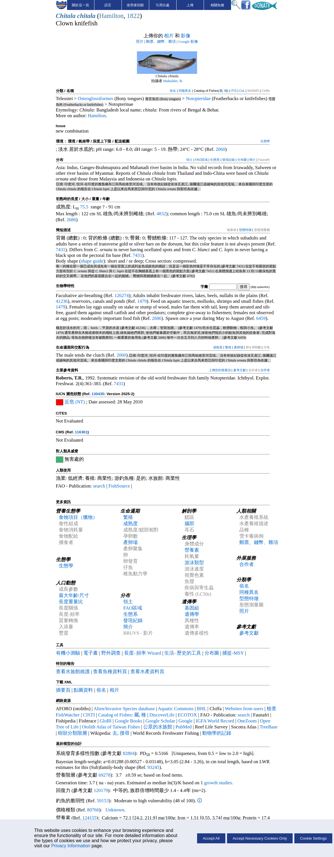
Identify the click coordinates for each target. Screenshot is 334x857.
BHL (201, 708)
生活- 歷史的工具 (182, 653)
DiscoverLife (162, 715)
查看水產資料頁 (147, 671)
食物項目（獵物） (78, 517)
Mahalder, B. (173, 81)
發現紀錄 (228, 159)
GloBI (106, 721)
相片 (169, 35)
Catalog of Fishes (114, 715)
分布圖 (242, 159)
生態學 (265, 141)
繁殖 (228, 347)
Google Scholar (160, 721)
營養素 (192, 550)
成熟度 (217, 347)
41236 (62, 301)
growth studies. (218, 782)
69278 (104, 775)
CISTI (89, 715)
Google (186, 721)
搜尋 (124, 733)
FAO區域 (201, 159)
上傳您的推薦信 (220, 370)
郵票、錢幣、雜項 (161, 41)
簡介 (252, 159)
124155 (89, 818)
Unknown (115, 810)
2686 (71, 219)
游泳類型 (194, 562)
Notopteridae (198, 98)
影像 (186, 35)
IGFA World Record (215, 721)
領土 (189, 159)
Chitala (66, 15)
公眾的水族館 (157, 727)
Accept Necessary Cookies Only (260, 838)
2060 (220, 149)
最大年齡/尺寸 (74, 595)
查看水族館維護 (73, 671)
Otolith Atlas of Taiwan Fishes (111, 727)
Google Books (128, 721)
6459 (261, 318)
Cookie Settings (313, 838)
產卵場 (238, 347)
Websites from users (244, 708)
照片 (139, 41)
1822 (133, 15)
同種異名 (185, 90)
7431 (60, 249)
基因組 (192, 608)
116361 (81, 432)
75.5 (84, 207)
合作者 (265, 370)
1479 (142, 301)
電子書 (90, 653)
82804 (129, 753)
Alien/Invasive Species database (124, 708)
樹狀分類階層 (72, 733)
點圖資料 (83, 690)
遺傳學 (192, 614)
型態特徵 (245, 229)
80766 (93, 810)
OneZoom (247, 721)
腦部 (189, 523)
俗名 (173, 90)
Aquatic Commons (175, 708)
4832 (161, 213)
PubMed (183, 727)
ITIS (233, 90)
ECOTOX (187, 715)
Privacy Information (70, 845)
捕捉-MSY (233, 653)
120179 (101, 790)
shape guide (92, 261)
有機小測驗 (68, 653)
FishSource (119, 486)
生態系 (215, 159)
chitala (86, 15)
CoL (242, 90)
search (99, 486)
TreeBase (269, 727)
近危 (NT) (74, 402)
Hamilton (111, 15)
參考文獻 (239, 370)
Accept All (211, 838)
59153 (103, 800)
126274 (121, 295)
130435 (98, 394)
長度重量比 (71, 601)
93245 (153, 767)
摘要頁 (63, 690)
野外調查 (111, 653)
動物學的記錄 (216, 733)
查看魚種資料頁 (110, 671)
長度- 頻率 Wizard (142, 653)
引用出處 (162, 5)
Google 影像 (188, 41)
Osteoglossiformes (95, 98)
